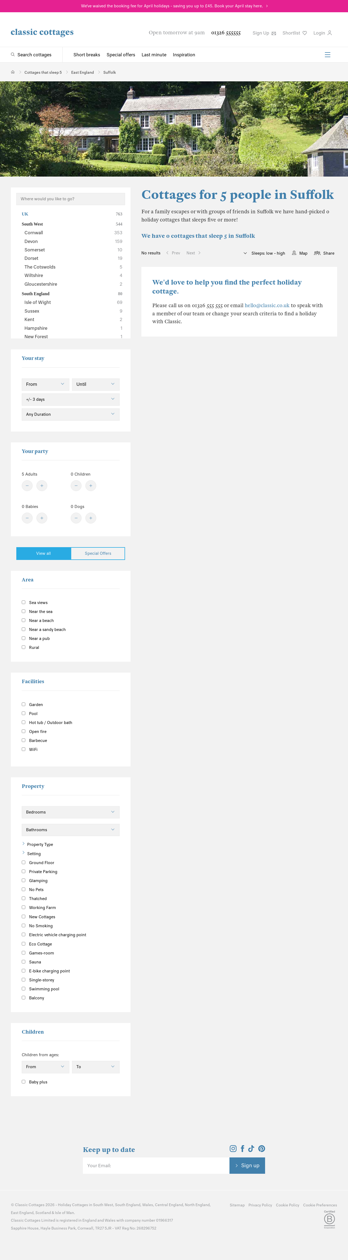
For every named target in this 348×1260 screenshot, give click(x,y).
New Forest (73, 336)
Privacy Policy (260, 1205)
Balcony (33, 998)
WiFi (30, 749)
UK (72, 214)
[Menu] (327, 54)
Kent (73, 319)
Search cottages (34, 54)
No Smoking (37, 925)
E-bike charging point (46, 971)
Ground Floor (38, 862)
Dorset (73, 258)
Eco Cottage (37, 944)
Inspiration (184, 54)
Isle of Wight (73, 302)
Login (322, 33)
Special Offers (98, 553)
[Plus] (41, 485)
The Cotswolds (73, 266)
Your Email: (99, 1165)
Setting (34, 853)
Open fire (34, 731)
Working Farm (39, 907)
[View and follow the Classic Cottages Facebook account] (242, 1150)
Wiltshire (73, 275)
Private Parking (39, 871)
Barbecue (34, 740)
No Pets (33, 889)
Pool (30, 713)
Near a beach (38, 620)
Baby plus (34, 1082)
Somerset (73, 249)
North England (197, 1205)
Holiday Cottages (73, 1205)
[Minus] (27, 485)
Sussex (73, 311)
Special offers (121, 54)
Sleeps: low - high (267, 253)
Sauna (31, 962)
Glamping (35, 880)
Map (303, 253)
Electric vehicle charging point (54, 934)
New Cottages (43, 916)
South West (72, 224)
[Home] (13, 72)
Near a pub (36, 638)
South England (72, 293)
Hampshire (73, 328)
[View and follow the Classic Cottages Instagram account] (233, 1150)
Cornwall (73, 232)
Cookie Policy (287, 1205)
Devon (73, 241)
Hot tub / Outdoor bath (47, 722)
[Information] (61, 916)
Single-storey (38, 980)
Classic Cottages (30, 1205)
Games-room (38, 953)
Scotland (43, 1212)
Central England (169, 1205)
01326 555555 (226, 32)
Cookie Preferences (320, 1205)
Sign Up (264, 33)
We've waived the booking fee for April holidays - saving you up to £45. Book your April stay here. (172, 6)
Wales (147, 1205)
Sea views (35, 602)
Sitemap (237, 1205)
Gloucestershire (73, 284)
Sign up (250, 1165)
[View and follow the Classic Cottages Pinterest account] (261, 1150)
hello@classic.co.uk (267, 305)
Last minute (154, 54)
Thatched (34, 898)
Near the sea (37, 611)
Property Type (40, 844)
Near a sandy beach (44, 629)
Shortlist (294, 33)
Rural (30, 647)
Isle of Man (64, 1212)
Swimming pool (40, 989)
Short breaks (86, 54)
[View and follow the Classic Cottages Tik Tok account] (251, 1150)
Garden (32, 704)
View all (43, 553)
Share (328, 253)
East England (22, 1212)
